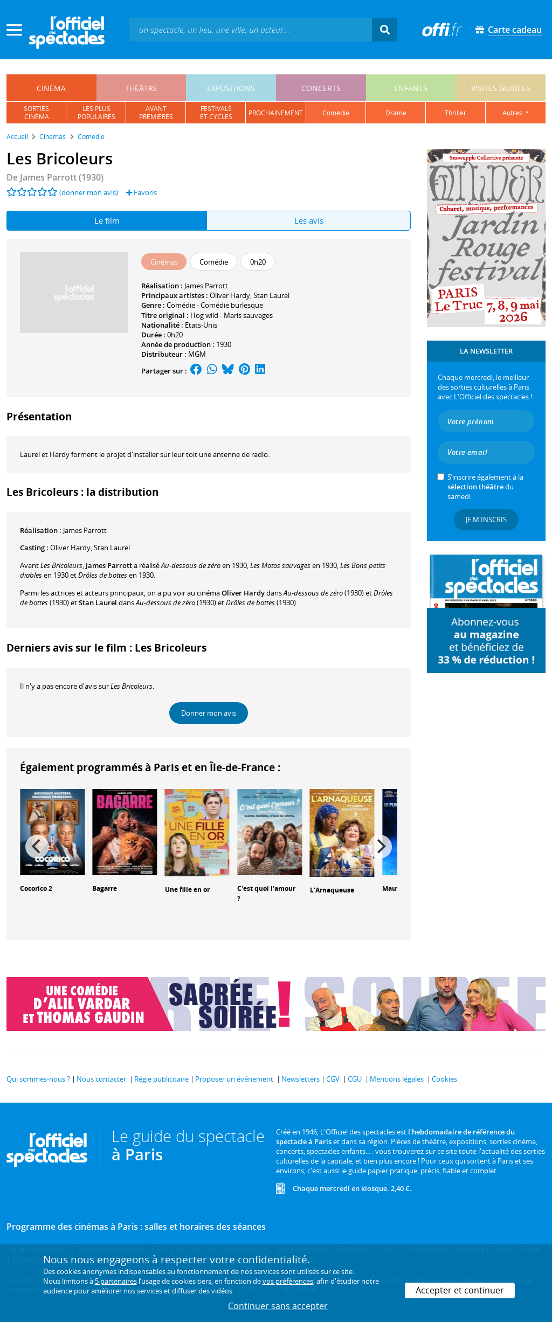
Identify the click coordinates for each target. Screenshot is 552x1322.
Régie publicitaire (161, 1079)
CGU (355, 1079)
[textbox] (250, 29)
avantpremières (156, 112)
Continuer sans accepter (278, 1306)
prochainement (276, 112)
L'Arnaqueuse (332, 890)
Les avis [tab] (308, 220)
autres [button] (513, 112)
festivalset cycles (216, 112)
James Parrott (206, 285)
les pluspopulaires (96, 112)
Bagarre (104, 888)
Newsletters (300, 1079)
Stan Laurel (271, 295)
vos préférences (288, 1281)
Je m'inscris (486, 519)
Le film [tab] (107, 220)
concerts (321, 88)
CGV (333, 1079)
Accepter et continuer (460, 1290)
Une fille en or (187, 889)
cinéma (51, 88)
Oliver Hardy (230, 295)
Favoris (141, 192)
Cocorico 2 (36, 888)
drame (395, 112)
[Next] (380, 847)
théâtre (141, 88)
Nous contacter (101, 1079)
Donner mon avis (208, 713)
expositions (231, 88)
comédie (335, 112)
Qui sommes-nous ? (38, 1079)
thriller (455, 112)
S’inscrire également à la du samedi (485, 486)
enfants (410, 88)
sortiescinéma (36, 112)
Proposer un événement (234, 1079)
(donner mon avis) (88, 192)
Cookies (444, 1079)
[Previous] (37, 847)
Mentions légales (397, 1079)
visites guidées (500, 88)
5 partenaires (116, 1281)
